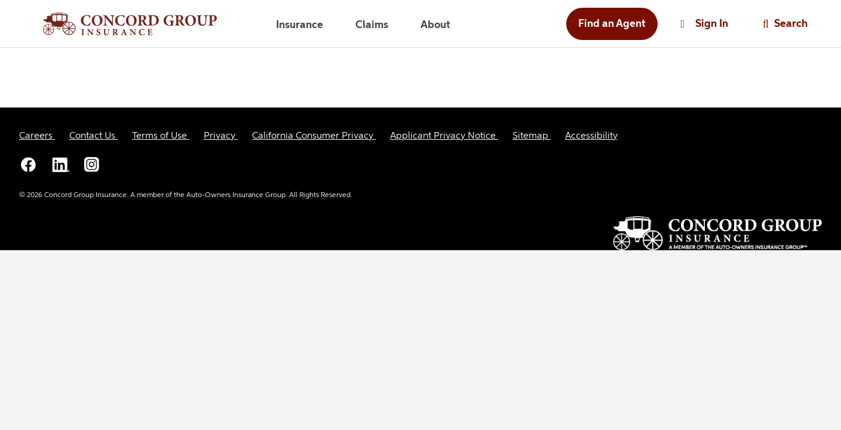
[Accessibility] (591, 136)
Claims (371, 25)
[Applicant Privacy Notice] (444, 136)
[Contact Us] (93, 136)
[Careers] (37, 136)
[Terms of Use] (160, 136)
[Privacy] (221, 136)
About (435, 25)
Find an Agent (612, 24)
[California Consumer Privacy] (314, 136)
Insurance (299, 25)
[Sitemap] (531, 136)
